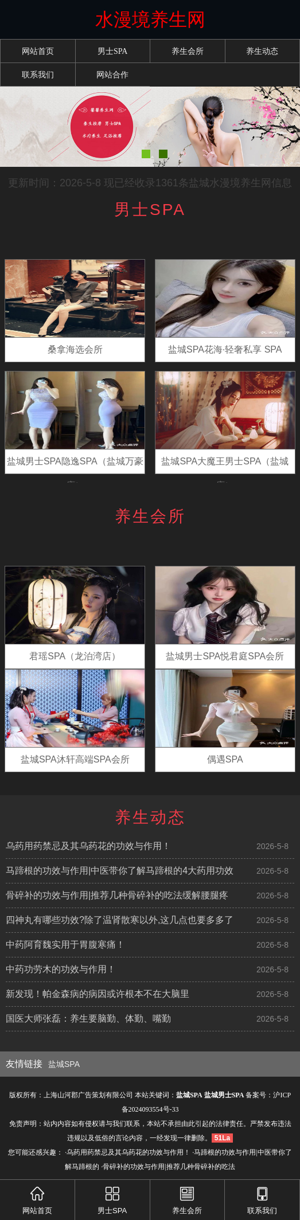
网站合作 (112, 75)
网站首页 (38, 51)
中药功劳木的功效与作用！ (61, 969)
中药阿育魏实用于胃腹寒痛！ (65, 944)
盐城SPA (64, 1064)
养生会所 (188, 51)
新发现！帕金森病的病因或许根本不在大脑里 (97, 994)
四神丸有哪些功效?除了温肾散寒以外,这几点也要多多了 (119, 920)
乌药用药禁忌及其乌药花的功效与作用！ (88, 846)
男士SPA (112, 51)
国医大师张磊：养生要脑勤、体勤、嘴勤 (88, 1018)
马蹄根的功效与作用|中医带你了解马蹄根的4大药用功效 (119, 870)
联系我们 (38, 75)
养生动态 (262, 51)
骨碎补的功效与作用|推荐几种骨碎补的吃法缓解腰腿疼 (117, 895)
